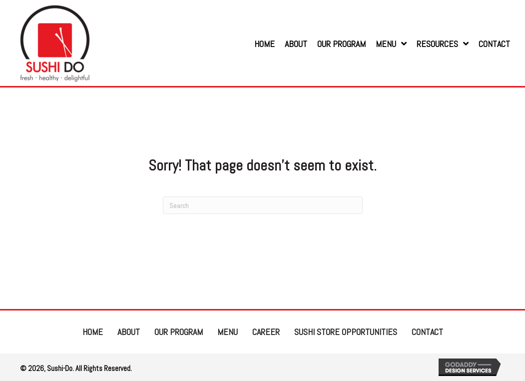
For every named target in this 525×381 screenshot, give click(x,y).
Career (266, 332)
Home (92, 332)
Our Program (178, 332)
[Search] (263, 205)
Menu (227, 332)
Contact (427, 332)
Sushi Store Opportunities (345, 332)
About (128, 332)
